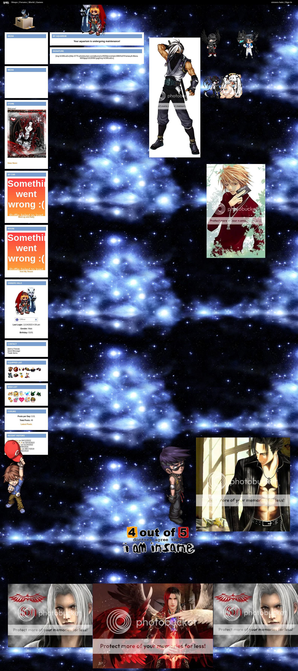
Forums (23, 2)
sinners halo (277, 2)
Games (39, 2)
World (31, 2)
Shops (14, 2)
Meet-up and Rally (26, 217)
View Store (12, 163)
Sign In (288, 2)
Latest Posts (26, 424)
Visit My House (26, 272)
